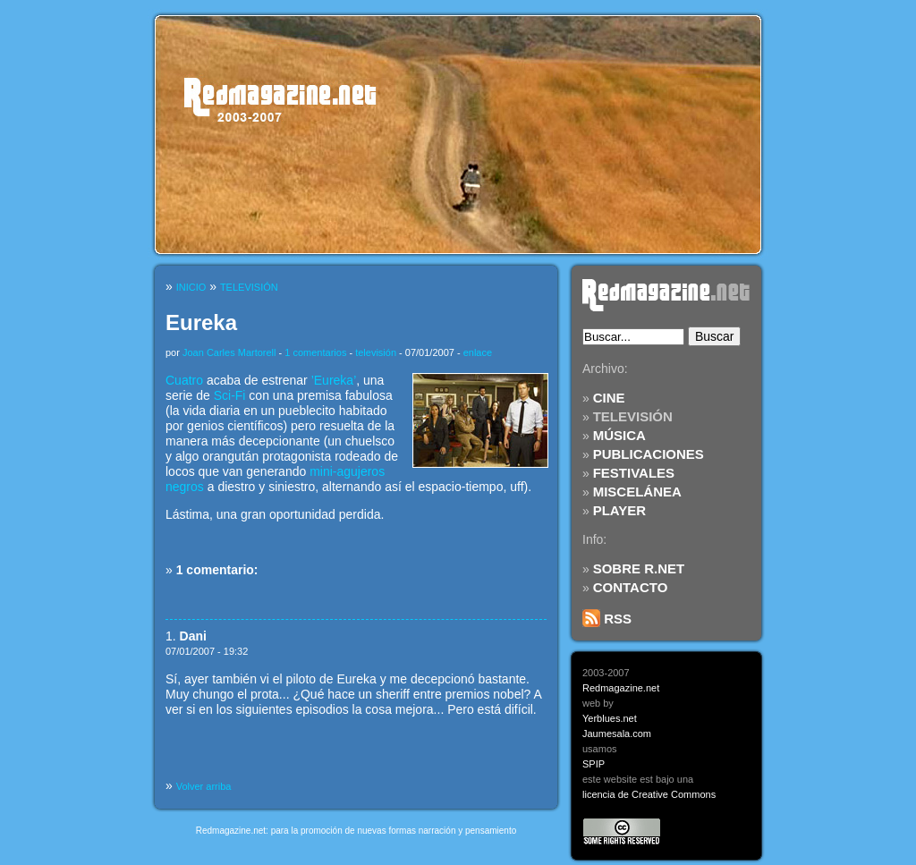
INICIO (191, 287)
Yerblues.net (609, 718)
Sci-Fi (230, 395)
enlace (477, 352)
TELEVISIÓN (633, 416)
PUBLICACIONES (648, 454)
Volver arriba (204, 786)
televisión (375, 352)
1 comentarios (315, 352)
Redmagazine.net (620, 688)
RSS (607, 618)
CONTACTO (630, 587)
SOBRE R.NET (639, 568)
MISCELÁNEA (637, 491)
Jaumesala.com (616, 733)
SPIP (593, 764)
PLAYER (619, 510)
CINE (609, 397)
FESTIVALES (633, 472)
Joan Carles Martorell (229, 352)
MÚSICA (619, 435)
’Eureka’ (334, 380)
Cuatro (184, 380)
